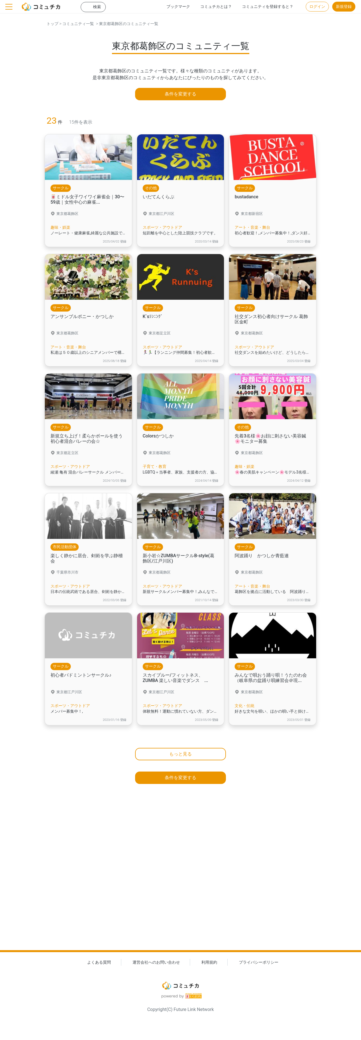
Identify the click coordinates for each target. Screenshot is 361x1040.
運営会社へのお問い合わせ (156, 962)
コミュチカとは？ (216, 6)
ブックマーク (178, 6)
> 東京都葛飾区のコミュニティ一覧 (126, 23)
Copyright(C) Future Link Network (180, 1009)
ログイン (317, 6)
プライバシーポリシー (258, 962)
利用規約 (209, 962)
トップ (52, 23)
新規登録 (344, 6)
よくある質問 (99, 962)
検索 (97, 7)
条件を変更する (180, 94)
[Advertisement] (180, 877)
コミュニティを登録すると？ (267, 6)
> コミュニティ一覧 (76, 23)
